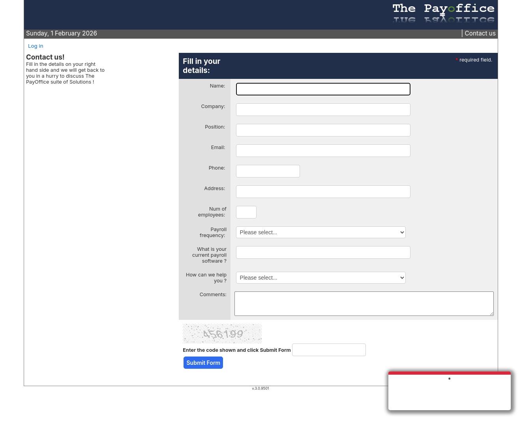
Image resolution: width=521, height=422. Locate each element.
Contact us (480, 33)
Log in (35, 46)
